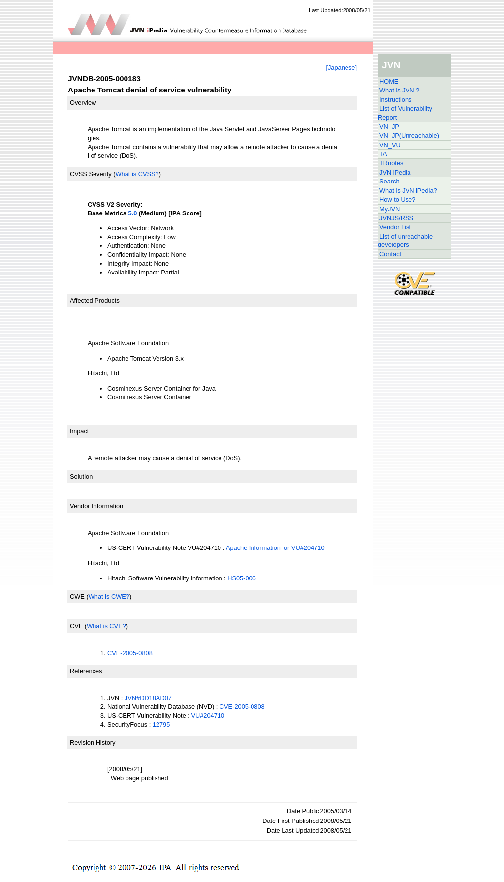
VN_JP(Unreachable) (409, 135)
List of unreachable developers (405, 241)
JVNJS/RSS (396, 218)
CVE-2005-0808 (130, 653)
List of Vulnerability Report (405, 113)
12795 (161, 724)
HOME (388, 81)
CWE (77, 596)
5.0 (132, 213)
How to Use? (397, 199)
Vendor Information (96, 506)
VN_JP (389, 126)
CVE (76, 626)
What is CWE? (109, 596)
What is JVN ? (399, 90)
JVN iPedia (394, 172)
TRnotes (391, 163)
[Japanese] (341, 67)
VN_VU (390, 145)
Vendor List (395, 227)
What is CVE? (106, 626)
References (86, 671)
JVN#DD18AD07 (148, 697)
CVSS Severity (91, 174)
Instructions (395, 99)
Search (389, 181)
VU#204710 (207, 715)
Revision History (92, 742)
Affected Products (95, 300)
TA (383, 153)
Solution (81, 476)
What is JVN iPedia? (408, 190)
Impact (79, 431)
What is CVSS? (136, 174)
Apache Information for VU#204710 (275, 547)
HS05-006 (241, 578)
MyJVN (389, 209)
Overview (83, 102)
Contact (390, 254)
